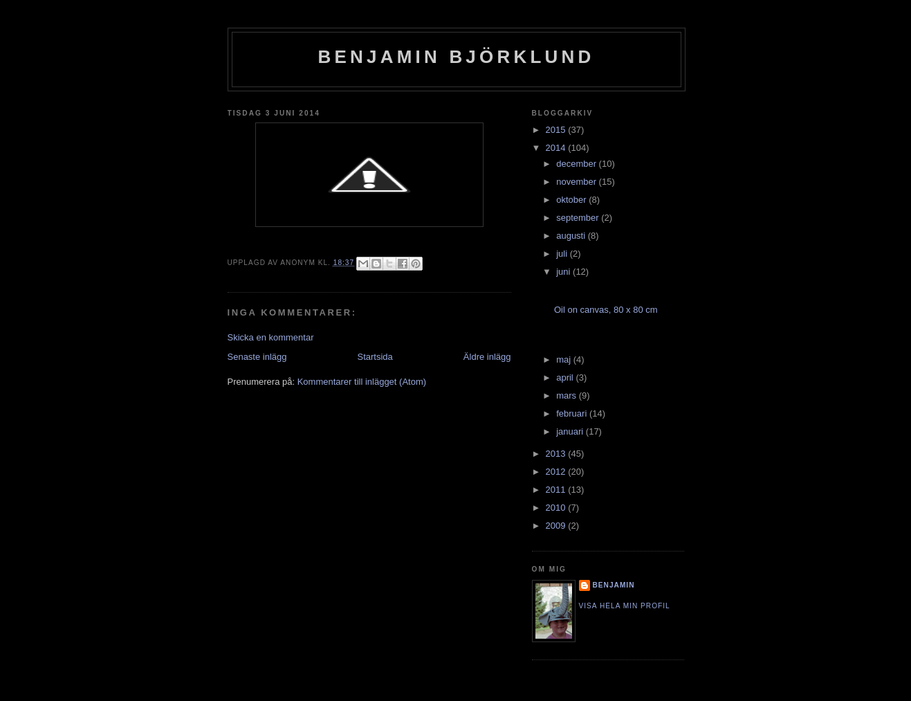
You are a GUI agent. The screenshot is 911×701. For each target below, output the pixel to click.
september (578, 217)
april (566, 377)
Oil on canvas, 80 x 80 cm (606, 309)
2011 (557, 489)
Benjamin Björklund (456, 56)
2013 (557, 453)
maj (564, 359)
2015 (557, 130)
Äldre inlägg (487, 357)
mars (567, 395)
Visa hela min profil (624, 606)
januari (571, 431)
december (577, 163)
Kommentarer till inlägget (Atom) (361, 381)
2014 (557, 148)
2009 (557, 525)
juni (564, 271)
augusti (572, 235)
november (577, 181)
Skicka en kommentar (271, 337)
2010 (557, 507)
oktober (572, 199)
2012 (557, 471)
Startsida (375, 357)
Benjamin (614, 585)
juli (563, 253)
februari (572, 413)
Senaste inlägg (257, 357)
